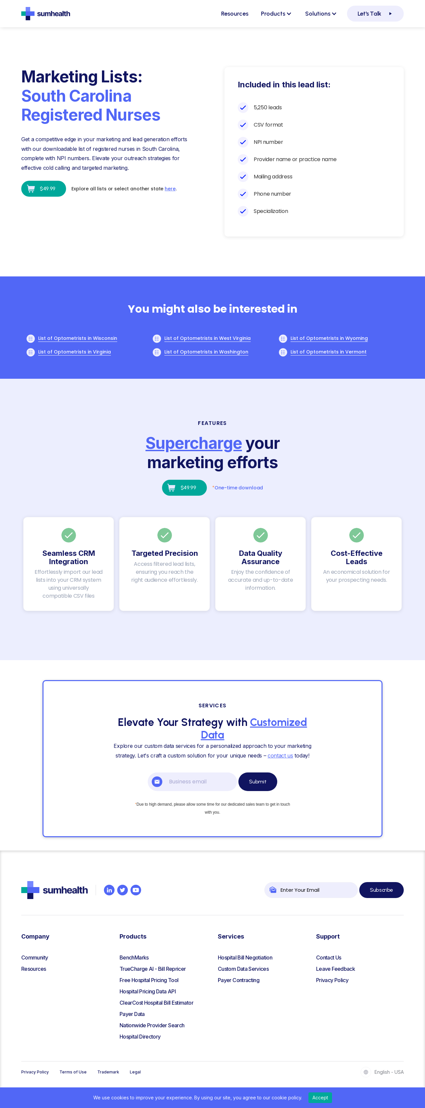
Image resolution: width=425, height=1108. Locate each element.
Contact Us (328, 957)
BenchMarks (134, 957)
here (170, 188)
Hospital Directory (140, 1036)
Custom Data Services (243, 968)
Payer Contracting (238, 980)
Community (34, 957)
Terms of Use (73, 1071)
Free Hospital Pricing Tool (149, 980)
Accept (320, 1097)
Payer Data (132, 1014)
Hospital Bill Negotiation (245, 957)
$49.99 (47, 188)
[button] (276, 13)
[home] (45, 13)
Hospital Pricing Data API (148, 991)
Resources (234, 13)
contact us (280, 755)
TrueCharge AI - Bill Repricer (153, 968)
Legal (135, 1071)
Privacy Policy (332, 980)
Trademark (108, 1071)
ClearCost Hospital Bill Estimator (156, 1002)
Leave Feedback (335, 968)
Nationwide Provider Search (152, 1025)
